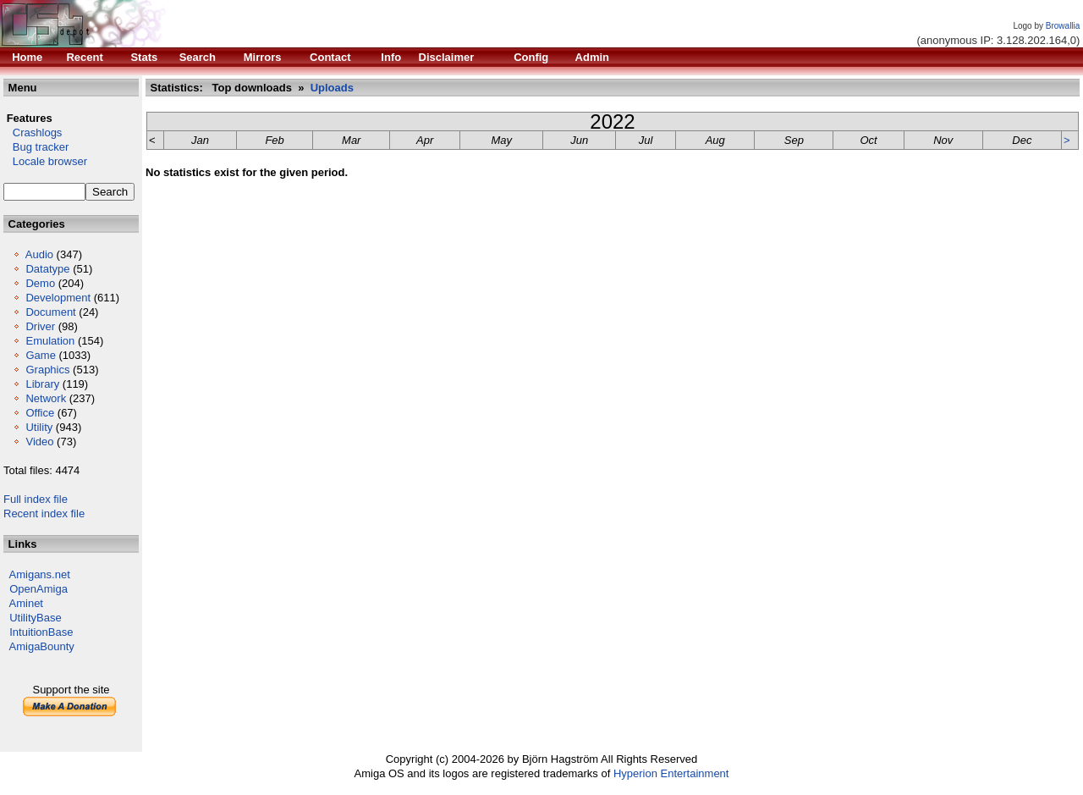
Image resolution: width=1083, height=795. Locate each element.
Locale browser (45, 161)
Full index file (35, 499)
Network (45, 398)
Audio (39, 254)
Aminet (26, 603)
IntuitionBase (41, 632)
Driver (40, 326)
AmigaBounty (41, 646)
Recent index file (44, 513)
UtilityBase (35, 617)
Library (42, 384)
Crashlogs (32, 132)
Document (50, 312)
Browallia (1063, 25)
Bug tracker (36, 147)
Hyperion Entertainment (671, 773)
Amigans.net (39, 574)
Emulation (49, 340)
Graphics (47, 369)
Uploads (332, 87)
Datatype (47, 268)
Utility (38, 427)
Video (39, 441)
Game (40, 355)
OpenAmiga (38, 588)
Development (58, 297)
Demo (40, 283)
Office (39, 412)
